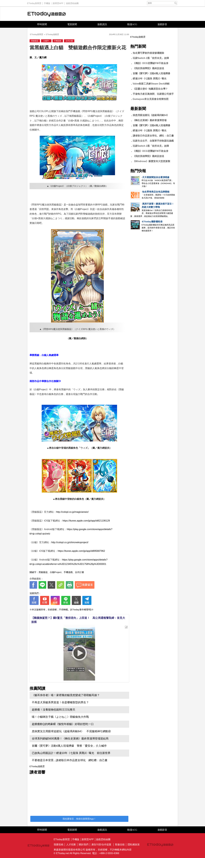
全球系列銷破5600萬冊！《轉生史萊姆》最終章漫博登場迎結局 (70, 738)
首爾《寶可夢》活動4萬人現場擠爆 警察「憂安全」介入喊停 (69, 745)
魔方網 (42, 57)
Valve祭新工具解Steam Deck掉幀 (151, 83)
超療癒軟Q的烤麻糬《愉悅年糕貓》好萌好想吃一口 (63, 724)
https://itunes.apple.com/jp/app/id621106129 (86, 520)
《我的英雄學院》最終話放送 (148, 68)
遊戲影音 (162, 24)
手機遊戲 (57, 41)
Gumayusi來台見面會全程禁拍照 (150, 99)
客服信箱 (120, 844)
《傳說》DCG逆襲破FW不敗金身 (150, 63)
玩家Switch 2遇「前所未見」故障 (151, 58)
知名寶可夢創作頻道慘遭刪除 (148, 53)
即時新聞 (42, 24)
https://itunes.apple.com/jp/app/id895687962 (81, 551)
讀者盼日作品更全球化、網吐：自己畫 (153, 135)
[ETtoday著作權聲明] (80, 609)
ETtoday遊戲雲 (46, 14)
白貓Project (56, 572)
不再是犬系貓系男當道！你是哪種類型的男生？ (60, 702)
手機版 (47, 2)
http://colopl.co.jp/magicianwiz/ (72, 512)
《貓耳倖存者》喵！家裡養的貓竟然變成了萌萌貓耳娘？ (66, 695)
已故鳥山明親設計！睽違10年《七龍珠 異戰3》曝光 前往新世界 (71, 753)
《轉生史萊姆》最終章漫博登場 (150, 120)
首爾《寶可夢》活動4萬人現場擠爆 (151, 73)
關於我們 (83, 844)
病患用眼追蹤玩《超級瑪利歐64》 (151, 115)
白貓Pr (46, 41)
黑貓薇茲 (34, 41)
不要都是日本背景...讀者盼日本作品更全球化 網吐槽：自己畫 (69, 760)
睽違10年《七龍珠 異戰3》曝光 (149, 78)
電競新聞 (72, 24)
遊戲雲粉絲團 (72, 2)
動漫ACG (132, 24)
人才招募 (71, 844)
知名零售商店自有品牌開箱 (155, 191)
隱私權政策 (134, 844)
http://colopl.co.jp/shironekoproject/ (69, 542)
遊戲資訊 (102, 24)
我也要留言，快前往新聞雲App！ (79, 818)
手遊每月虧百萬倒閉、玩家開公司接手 (153, 94)
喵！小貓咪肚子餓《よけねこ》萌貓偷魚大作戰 (60, 716)
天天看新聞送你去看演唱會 (155, 177)
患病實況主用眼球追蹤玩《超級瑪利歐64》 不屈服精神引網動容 (71, 731)
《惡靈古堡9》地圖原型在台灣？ (150, 89)
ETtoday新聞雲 (34, 2)
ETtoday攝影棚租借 (152, 221)
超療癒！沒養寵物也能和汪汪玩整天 (53, 709)
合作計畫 (69, 41)
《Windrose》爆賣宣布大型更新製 (151, 161)
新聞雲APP (58, 2)
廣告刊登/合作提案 (101, 844)
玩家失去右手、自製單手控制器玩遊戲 (153, 140)
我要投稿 (58, 844)
